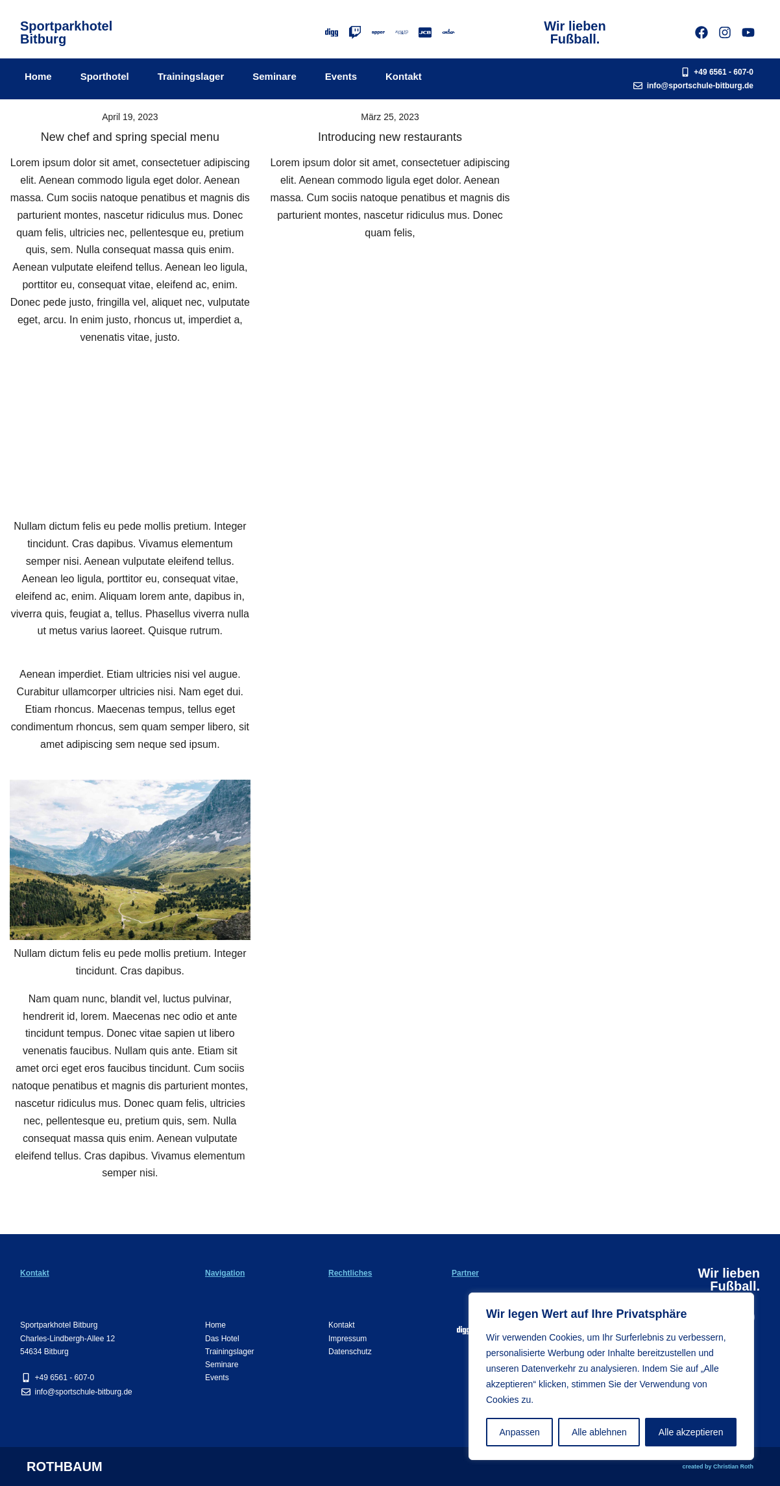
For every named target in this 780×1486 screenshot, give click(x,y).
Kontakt (403, 76)
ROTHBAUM (65, 1466)
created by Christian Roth (717, 1466)
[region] (611, 1376)
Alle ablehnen (599, 1432)
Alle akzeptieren (691, 1432)
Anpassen (520, 1432)
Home (38, 76)
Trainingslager (191, 76)
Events (341, 76)
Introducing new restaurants (390, 136)
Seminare (274, 76)
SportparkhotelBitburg (66, 32)
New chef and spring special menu (130, 136)
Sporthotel (104, 76)
